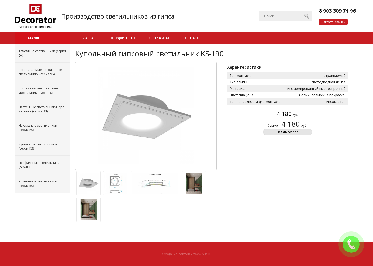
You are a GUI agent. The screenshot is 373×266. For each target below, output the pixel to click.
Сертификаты (160, 38)
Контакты (192, 38)
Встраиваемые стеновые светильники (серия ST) (38, 90)
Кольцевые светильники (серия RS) (38, 183)
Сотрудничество (122, 38)
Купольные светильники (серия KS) (38, 146)
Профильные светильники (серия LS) (39, 164)
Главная (88, 38)
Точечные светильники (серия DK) (42, 53)
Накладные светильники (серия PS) (38, 127)
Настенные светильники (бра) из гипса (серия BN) (42, 109)
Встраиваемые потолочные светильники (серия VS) (40, 71)
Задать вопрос (287, 132)
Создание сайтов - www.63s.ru (186, 254)
